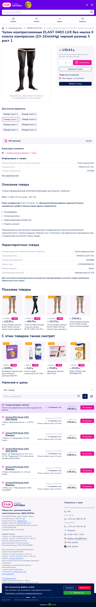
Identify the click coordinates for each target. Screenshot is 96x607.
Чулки (34, 153)
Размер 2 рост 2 (29, 114)
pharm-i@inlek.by (8, 574)
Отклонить (84, 588)
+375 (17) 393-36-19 (16, 558)
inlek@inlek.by (22, 521)
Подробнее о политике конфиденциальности (23, 593)
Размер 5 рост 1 (11, 130)
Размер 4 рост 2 (29, 124)
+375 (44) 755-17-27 (24, 523)
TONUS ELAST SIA (34, 28)
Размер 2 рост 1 (11, 114)
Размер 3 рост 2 (29, 119)
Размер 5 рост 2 (29, 130)
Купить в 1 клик (75, 69)
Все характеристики (10, 175)
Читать (89, 141)
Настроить (70, 588)
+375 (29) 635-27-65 (19, 572)
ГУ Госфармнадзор (9, 578)
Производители (15, 28)
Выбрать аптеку (75, 84)
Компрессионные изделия (17, 153)
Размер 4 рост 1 (11, 124)
